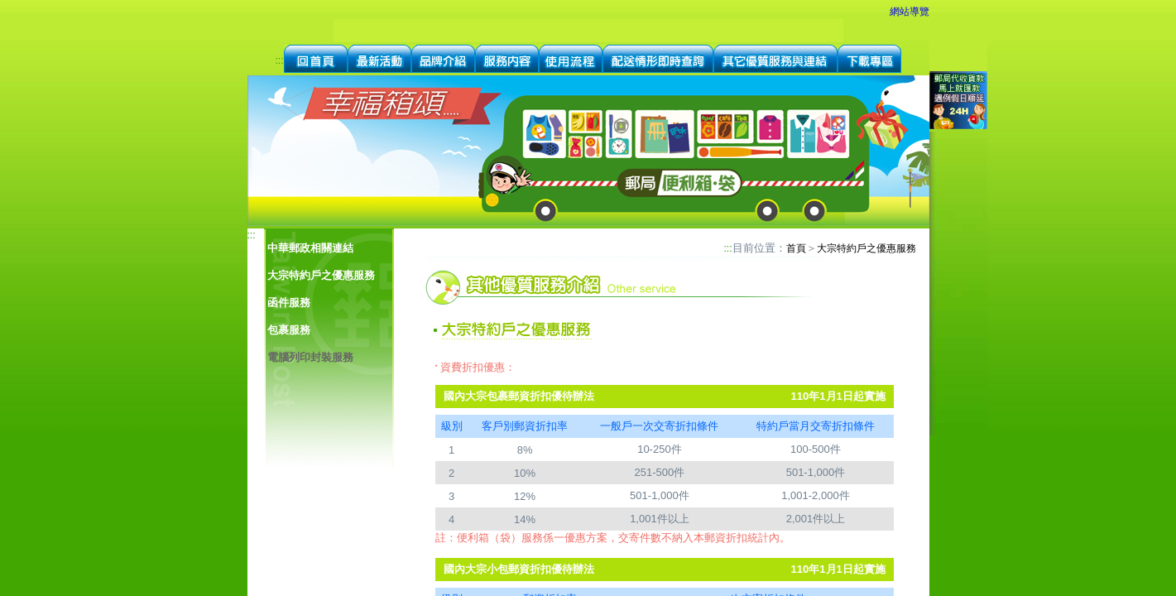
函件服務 (288, 302)
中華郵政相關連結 (310, 248)
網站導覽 (909, 11)
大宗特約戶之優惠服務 (321, 275)
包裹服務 (288, 330)
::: (279, 60)
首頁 (796, 248)
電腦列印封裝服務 (310, 357)
